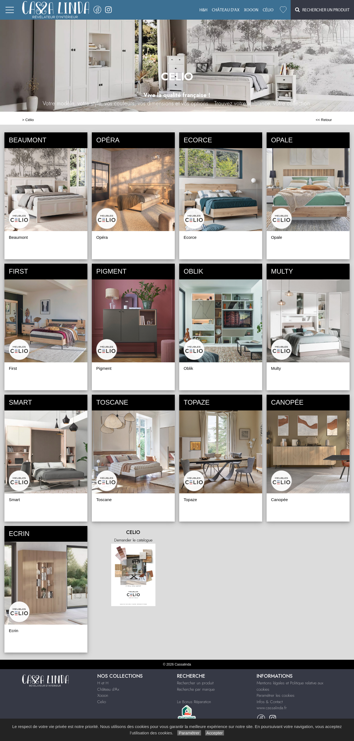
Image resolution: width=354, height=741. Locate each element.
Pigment (103, 368)
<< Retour (324, 120)
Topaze (190, 499)
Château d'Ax (226, 10)
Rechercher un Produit (322, 9)
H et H (102, 683)
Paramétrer (189, 732)
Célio (268, 10)
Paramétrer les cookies (276, 695)
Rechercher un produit (195, 683)
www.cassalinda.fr (272, 708)
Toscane (104, 499)
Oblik (188, 368)
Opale (276, 237)
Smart (14, 499)
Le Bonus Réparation (194, 702)
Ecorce (190, 237)
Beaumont (18, 237)
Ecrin (13, 630)
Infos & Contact (270, 702)
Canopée (279, 499)
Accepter (214, 732)
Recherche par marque (196, 689)
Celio (101, 702)
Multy (276, 368)
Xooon (251, 10)
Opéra (102, 237)
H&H (203, 10)
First (13, 368)
